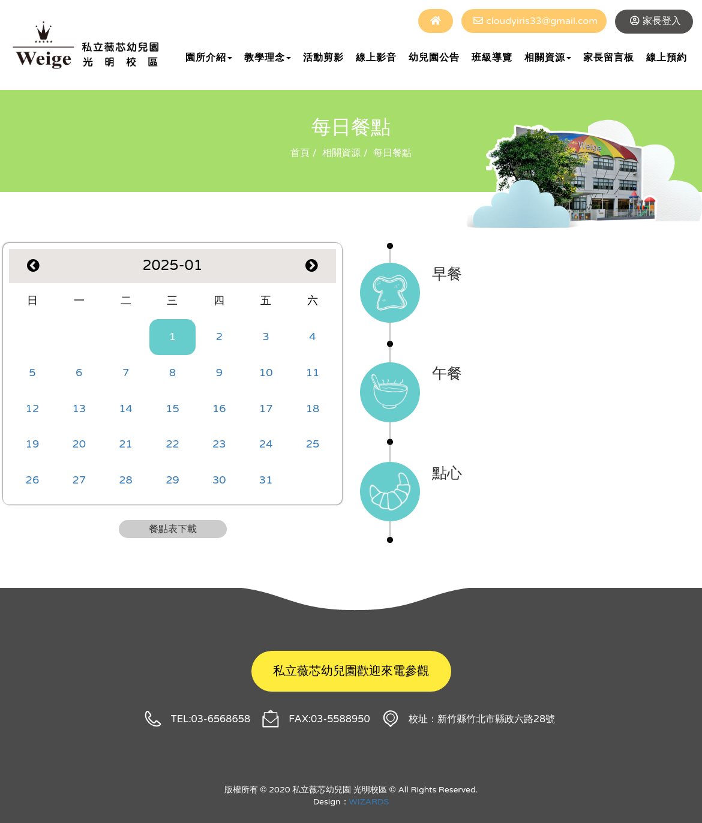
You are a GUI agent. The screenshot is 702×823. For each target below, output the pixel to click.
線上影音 (376, 58)
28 (126, 479)
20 (79, 443)
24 (266, 443)
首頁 (300, 153)
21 (126, 443)
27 (79, 479)
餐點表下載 (173, 529)
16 (219, 408)
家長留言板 (608, 58)
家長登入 (662, 21)
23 (219, 443)
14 (126, 408)
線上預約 (666, 58)
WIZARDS (369, 802)
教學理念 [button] (267, 58)
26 (33, 479)
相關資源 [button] (547, 58)
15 (172, 408)
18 (313, 408)
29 (172, 479)
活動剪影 (323, 58)
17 (266, 408)
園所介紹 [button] (208, 58)
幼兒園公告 (434, 58)
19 (33, 443)
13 (79, 408)
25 (313, 443)
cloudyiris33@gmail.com (542, 21)
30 (219, 479)
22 (172, 443)
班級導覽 (492, 58)
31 (266, 479)
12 (33, 408)
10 (266, 372)
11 (313, 372)
